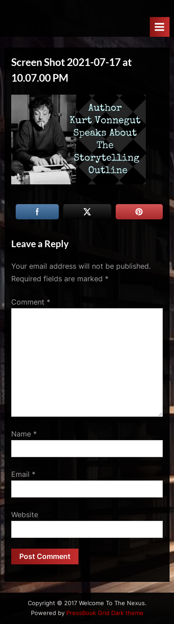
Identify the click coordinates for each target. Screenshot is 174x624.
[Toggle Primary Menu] (160, 26)
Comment (30, 301)
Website (24, 514)
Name (24, 433)
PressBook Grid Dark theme (105, 613)
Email (23, 474)
